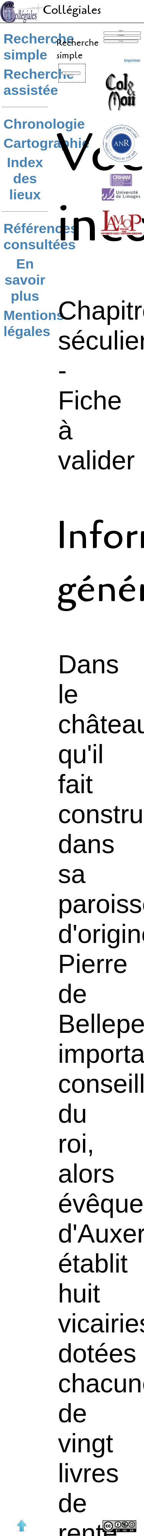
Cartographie (46, 143)
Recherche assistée (38, 82)
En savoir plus (25, 280)
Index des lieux (25, 178)
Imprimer (132, 60)
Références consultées (40, 236)
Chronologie (44, 124)
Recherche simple (38, 47)
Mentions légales (33, 323)
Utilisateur (121, 30)
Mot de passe (121, 35)
